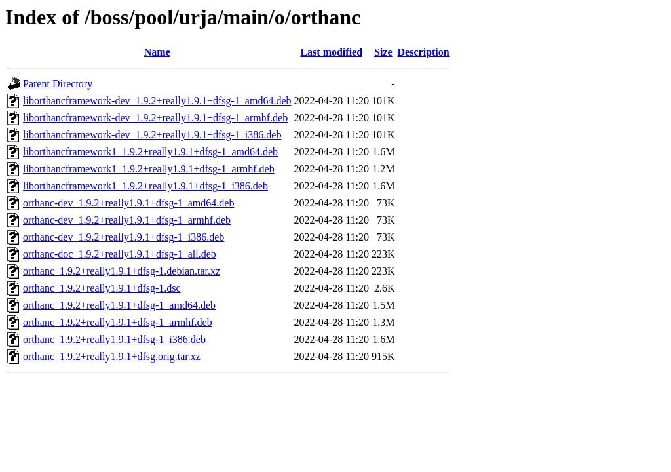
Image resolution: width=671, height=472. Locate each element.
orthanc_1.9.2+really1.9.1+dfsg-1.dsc (102, 288)
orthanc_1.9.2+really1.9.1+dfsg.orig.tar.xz (112, 356)
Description (424, 52)
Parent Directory (57, 83)
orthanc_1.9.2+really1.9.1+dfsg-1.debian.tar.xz (121, 271)
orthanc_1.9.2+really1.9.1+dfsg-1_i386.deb (114, 339)
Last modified (331, 52)
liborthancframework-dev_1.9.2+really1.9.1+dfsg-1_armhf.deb (155, 117)
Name (157, 52)
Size (383, 52)
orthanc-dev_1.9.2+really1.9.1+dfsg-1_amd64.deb (128, 202)
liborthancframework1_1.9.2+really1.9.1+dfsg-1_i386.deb (145, 185)
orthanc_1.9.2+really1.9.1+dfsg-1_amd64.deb (119, 305)
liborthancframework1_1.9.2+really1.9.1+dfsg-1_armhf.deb (149, 168)
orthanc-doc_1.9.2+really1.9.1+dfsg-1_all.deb (119, 254)
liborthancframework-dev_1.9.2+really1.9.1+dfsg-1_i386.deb (152, 134)
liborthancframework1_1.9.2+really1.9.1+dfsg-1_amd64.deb (150, 151)
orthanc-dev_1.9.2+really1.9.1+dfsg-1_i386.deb (123, 237)
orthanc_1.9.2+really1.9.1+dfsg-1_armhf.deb (117, 322)
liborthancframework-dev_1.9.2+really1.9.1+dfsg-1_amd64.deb (157, 100)
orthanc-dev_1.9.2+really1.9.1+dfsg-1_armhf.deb (127, 220)
